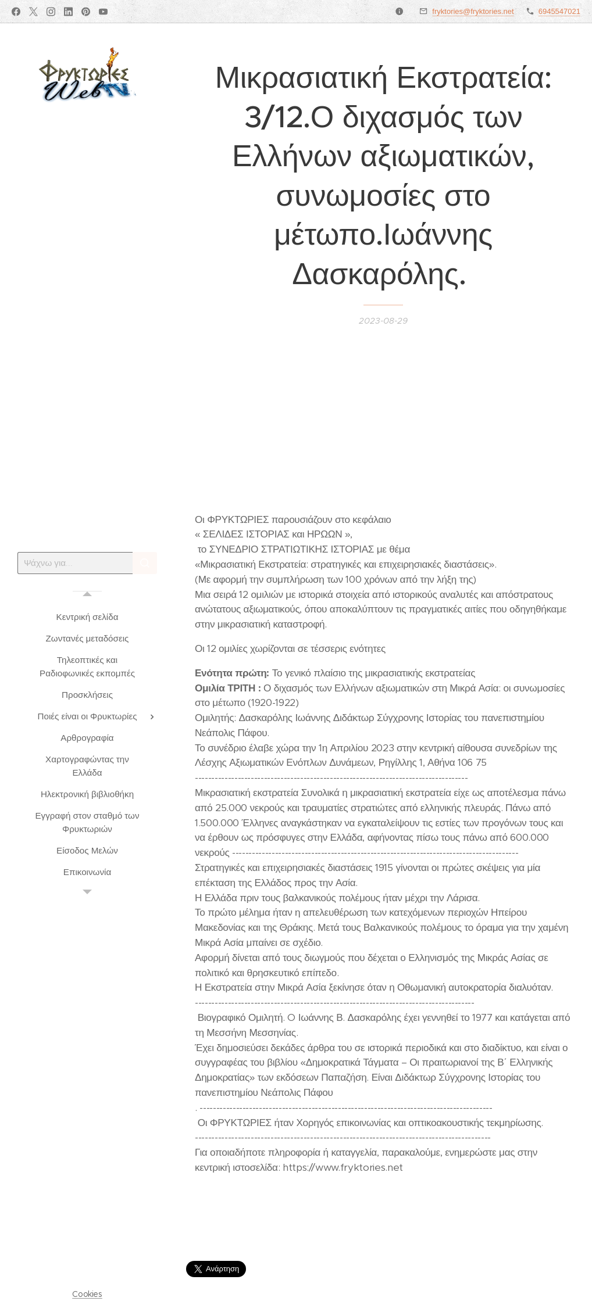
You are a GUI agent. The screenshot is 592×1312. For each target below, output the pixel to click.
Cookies (87, 1294)
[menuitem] (87, 616)
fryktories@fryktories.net (472, 11)
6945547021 (559, 11)
